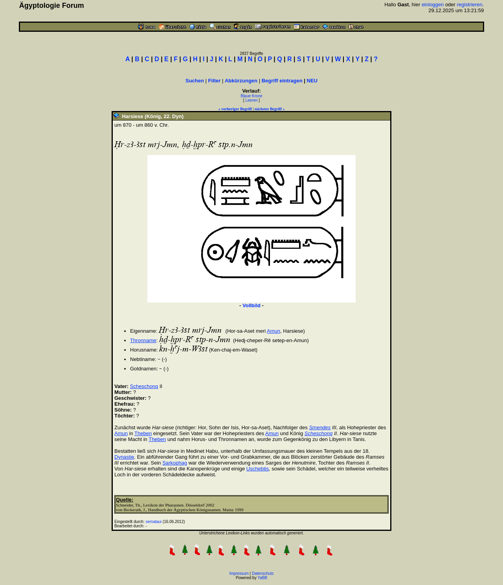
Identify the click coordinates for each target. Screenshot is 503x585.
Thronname (143, 340)
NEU (312, 81)
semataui (154, 521)
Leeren (251, 100)
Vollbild (251, 305)
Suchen (194, 81)
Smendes (319, 427)
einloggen (433, 4)
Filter (214, 81)
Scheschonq (144, 386)
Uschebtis (257, 469)
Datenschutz (263, 573)
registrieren (470, 4)
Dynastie (124, 457)
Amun (273, 331)
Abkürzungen (241, 81)
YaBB (262, 578)
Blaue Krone (251, 96)
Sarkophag (174, 463)
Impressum (238, 573)
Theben (143, 433)
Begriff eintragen (282, 81)
